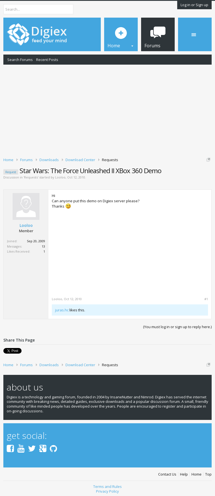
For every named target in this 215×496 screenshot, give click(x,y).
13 (43, 246)
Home (196, 474)
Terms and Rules (107, 486)
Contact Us (167, 474)
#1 (206, 299)
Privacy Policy (107, 491)
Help (184, 474)
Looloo (60, 177)
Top (208, 474)
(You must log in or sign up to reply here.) (177, 326)
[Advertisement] (107, 110)
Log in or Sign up (194, 4)
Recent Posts (47, 59)
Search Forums (20, 59)
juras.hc (62, 309)
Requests (31, 177)
